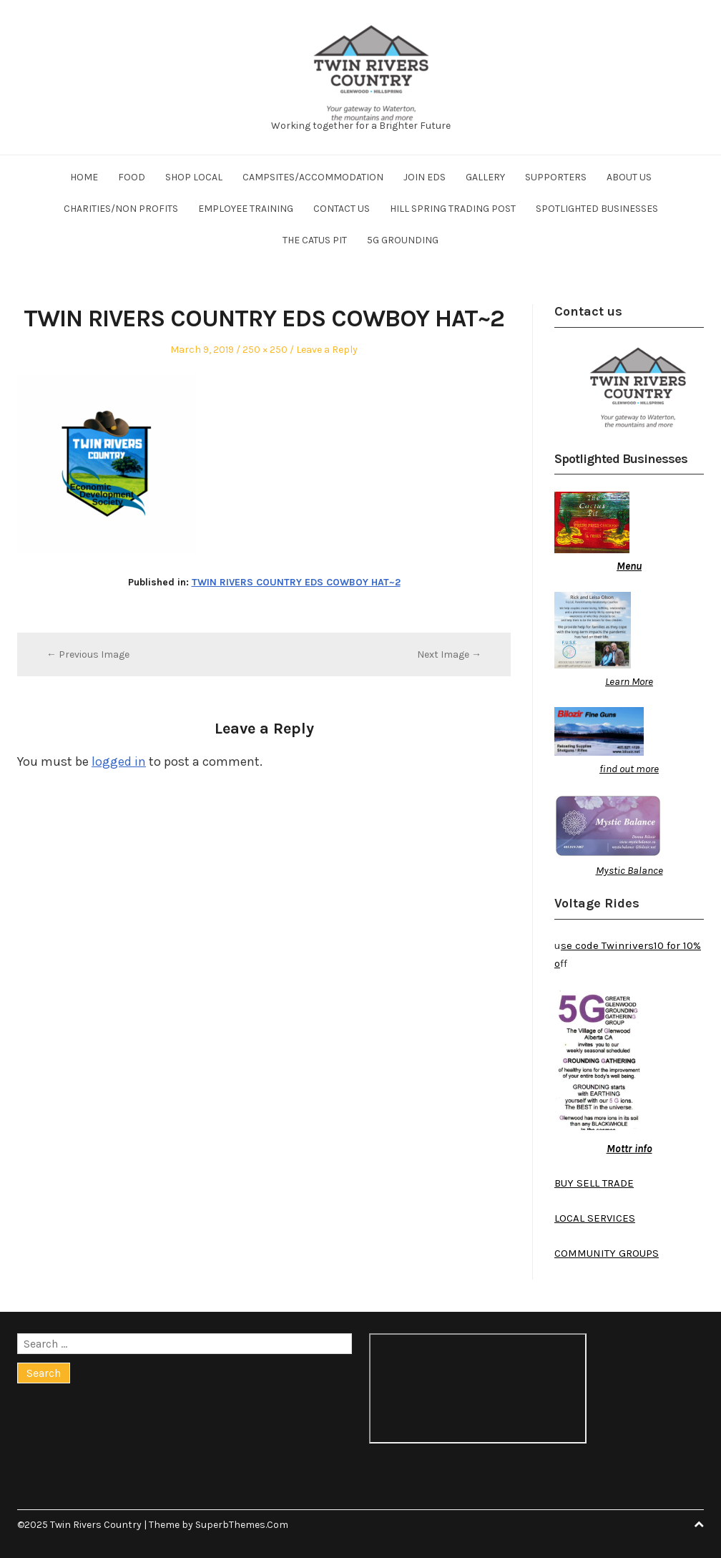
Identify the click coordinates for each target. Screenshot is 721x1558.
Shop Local (193, 177)
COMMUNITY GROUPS (606, 1253)
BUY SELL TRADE (594, 1183)
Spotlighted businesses (597, 209)
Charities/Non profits (121, 209)
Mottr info (629, 1148)
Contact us (341, 209)
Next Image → (449, 654)
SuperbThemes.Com (241, 1525)
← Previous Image (87, 654)
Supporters (556, 177)
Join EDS (424, 177)
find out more (629, 768)
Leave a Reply (327, 350)
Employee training (245, 209)
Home (84, 177)
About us (629, 177)
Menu (629, 566)
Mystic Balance (629, 870)
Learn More (629, 681)
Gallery (485, 177)
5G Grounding (402, 240)
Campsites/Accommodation (312, 177)
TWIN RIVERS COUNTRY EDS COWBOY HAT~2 (296, 582)
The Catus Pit (315, 240)
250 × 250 (265, 350)
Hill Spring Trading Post (453, 209)
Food (131, 177)
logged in (119, 761)
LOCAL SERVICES (594, 1218)
